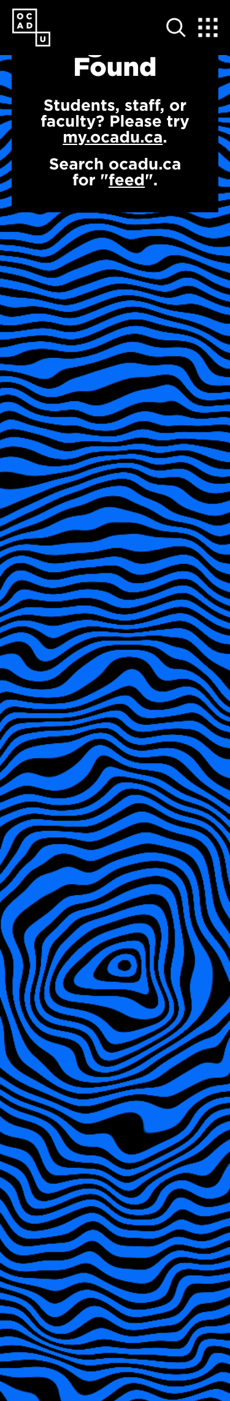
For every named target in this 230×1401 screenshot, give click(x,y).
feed (127, 179)
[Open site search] (176, 27)
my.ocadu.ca (113, 136)
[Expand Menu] (208, 27)
